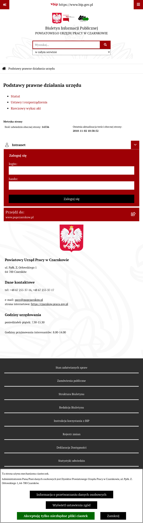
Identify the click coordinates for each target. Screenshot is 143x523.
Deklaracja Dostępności (72, 447)
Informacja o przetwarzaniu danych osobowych (71, 494)
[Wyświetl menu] (138, 4)
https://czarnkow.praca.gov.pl (49, 304)
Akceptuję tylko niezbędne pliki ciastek (56, 516)
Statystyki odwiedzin (71, 460)
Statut (15, 96)
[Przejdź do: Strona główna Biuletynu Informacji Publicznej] (4, 69)
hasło (13, 179)
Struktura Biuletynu (71, 394)
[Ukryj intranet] (135, 145)
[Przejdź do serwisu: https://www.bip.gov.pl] (71, 4)
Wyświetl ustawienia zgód (71, 505)
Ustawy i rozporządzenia (29, 102)
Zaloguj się (72, 199)
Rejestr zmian (71, 434)
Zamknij (113, 516)
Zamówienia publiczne (71, 381)
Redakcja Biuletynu (71, 407)
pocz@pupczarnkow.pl (29, 300)
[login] (71, 170)
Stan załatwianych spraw (71, 367)
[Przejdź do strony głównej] (71, 25)
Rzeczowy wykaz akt (26, 108)
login (12, 164)
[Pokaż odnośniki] (4, 4)
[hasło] (71, 185)
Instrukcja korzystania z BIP (71, 421)
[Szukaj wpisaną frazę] (105, 45)
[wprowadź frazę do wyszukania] (66, 45)
